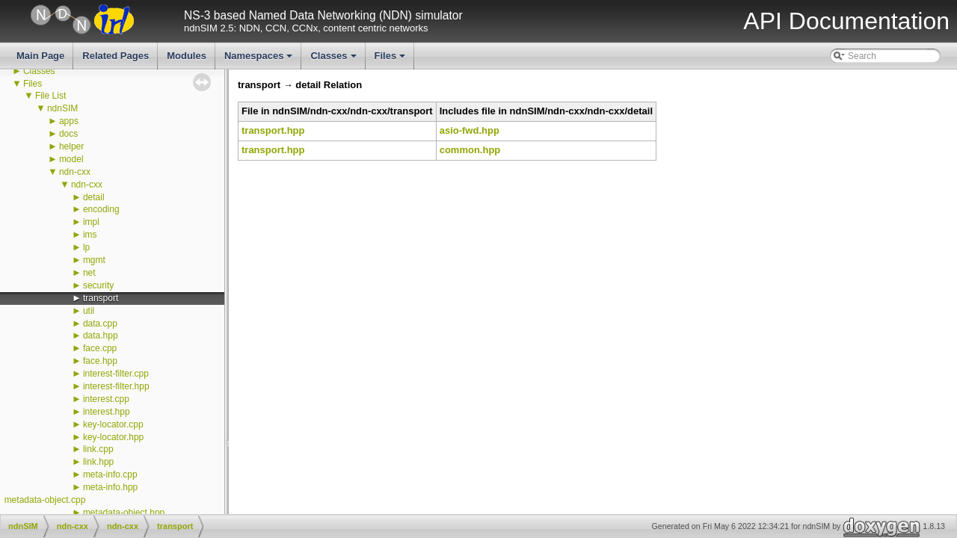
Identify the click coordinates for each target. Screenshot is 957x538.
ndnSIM (62, 108)
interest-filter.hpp (116, 386)
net (89, 273)
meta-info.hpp (110, 487)
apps (69, 121)
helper (71, 146)
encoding (101, 209)
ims (90, 234)
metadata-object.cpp (45, 500)
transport (100, 298)
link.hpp (98, 462)
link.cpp (98, 449)
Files (391, 59)
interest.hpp (106, 411)
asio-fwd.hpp (469, 130)
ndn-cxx (74, 172)
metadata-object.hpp (123, 512)
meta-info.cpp (110, 474)
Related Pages (115, 55)
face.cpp (100, 348)
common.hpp (470, 149)
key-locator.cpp (113, 424)
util (88, 311)
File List (50, 95)
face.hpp (100, 361)
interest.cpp (106, 399)
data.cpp (100, 323)
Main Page (40, 55)
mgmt (94, 260)
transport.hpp (273, 130)
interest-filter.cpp (116, 373)
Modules (186, 55)
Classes (334, 59)
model (71, 159)
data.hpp (100, 335)
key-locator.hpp (113, 437)
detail (94, 197)
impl (91, 222)
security (98, 285)
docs (68, 134)
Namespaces (259, 59)
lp (86, 247)
